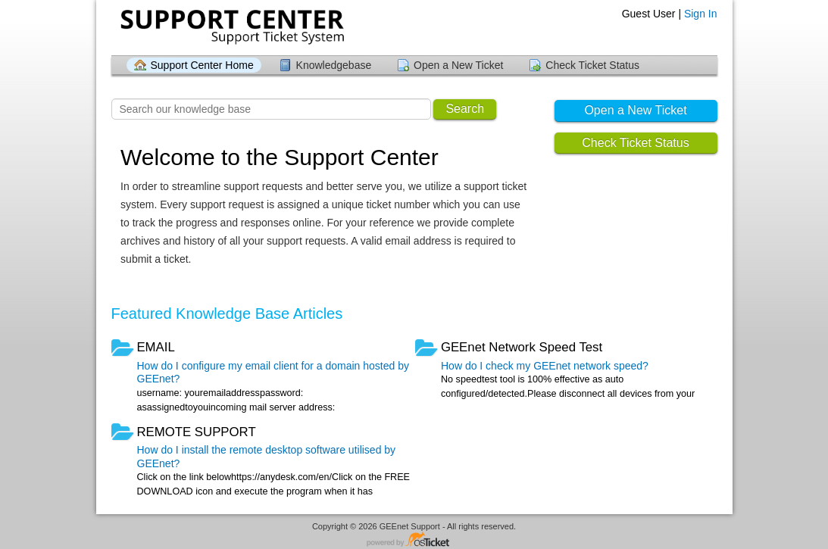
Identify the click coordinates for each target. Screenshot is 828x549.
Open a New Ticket (458, 65)
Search (464, 108)
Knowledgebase (334, 65)
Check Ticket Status (592, 65)
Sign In (700, 14)
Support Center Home (202, 65)
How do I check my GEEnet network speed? (544, 366)
